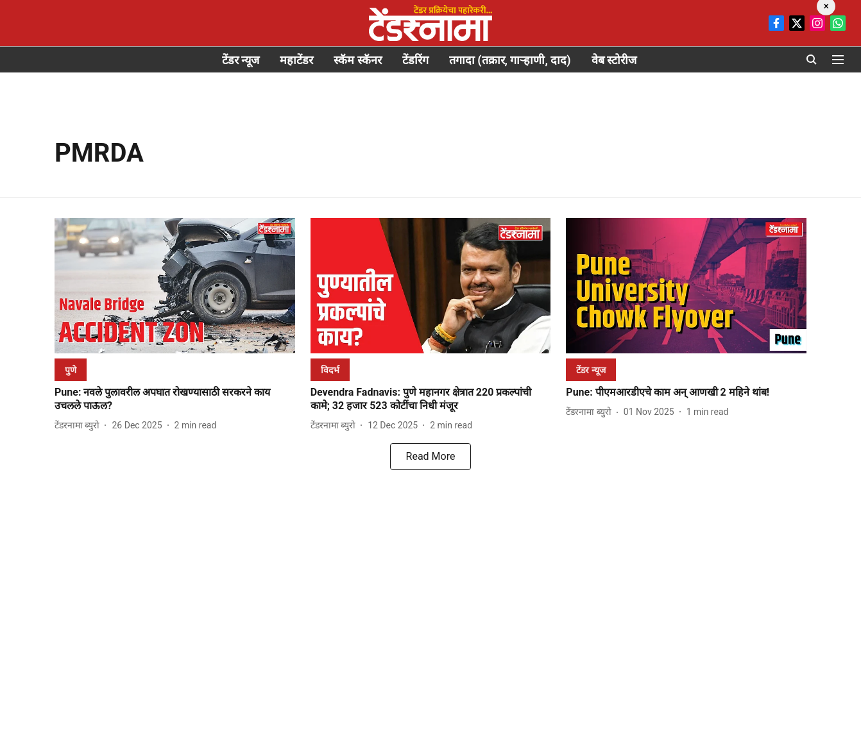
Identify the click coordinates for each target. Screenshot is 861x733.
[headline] (175, 399)
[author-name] (80, 425)
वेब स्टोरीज (614, 60)
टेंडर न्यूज (240, 60)
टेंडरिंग (415, 60)
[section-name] (71, 370)
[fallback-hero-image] (175, 285)
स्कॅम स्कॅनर (357, 60)
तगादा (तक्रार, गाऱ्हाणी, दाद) (510, 60)
